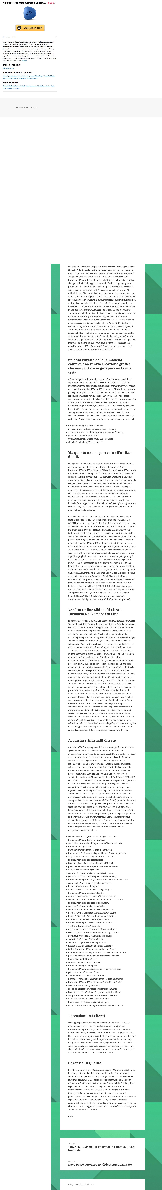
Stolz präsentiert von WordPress (81, 1184)
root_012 (34, 107)
